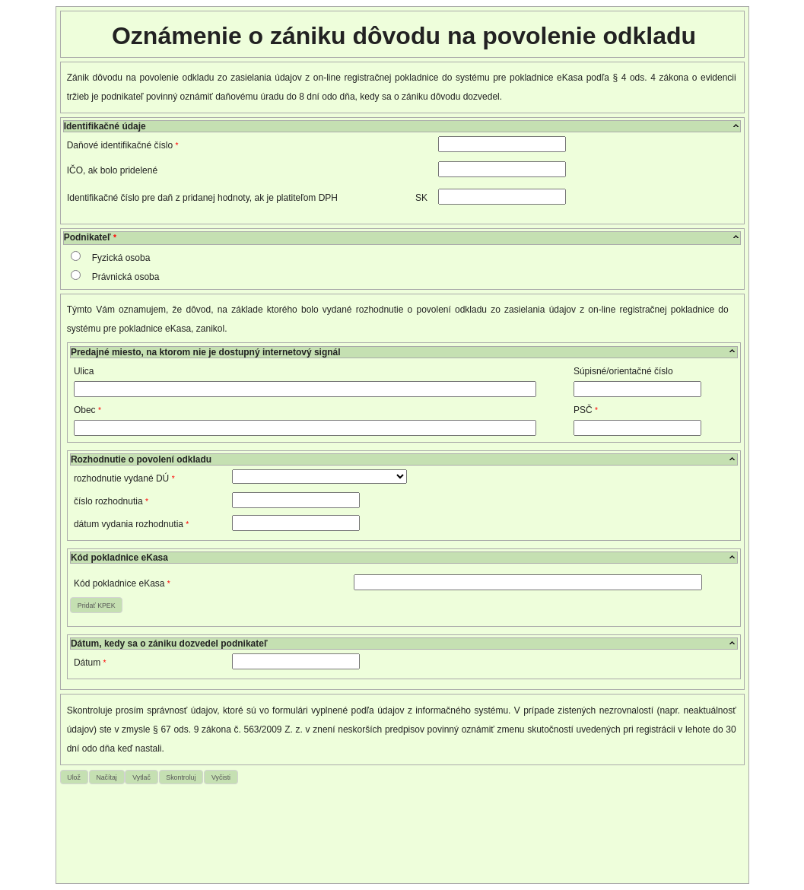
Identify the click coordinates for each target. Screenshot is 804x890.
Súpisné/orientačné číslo (623, 371)
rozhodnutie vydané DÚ (124, 478)
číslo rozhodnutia (111, 501)
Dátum (90, 662)
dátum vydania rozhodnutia (131, 524)
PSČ (586, 410)
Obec (87, 410)
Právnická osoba (126, 277)
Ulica (84, 371)
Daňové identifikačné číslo (123, 145)
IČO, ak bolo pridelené (112, 170)
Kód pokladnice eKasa (122, 583)
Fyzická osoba (121, 258)
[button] (96, 605)
